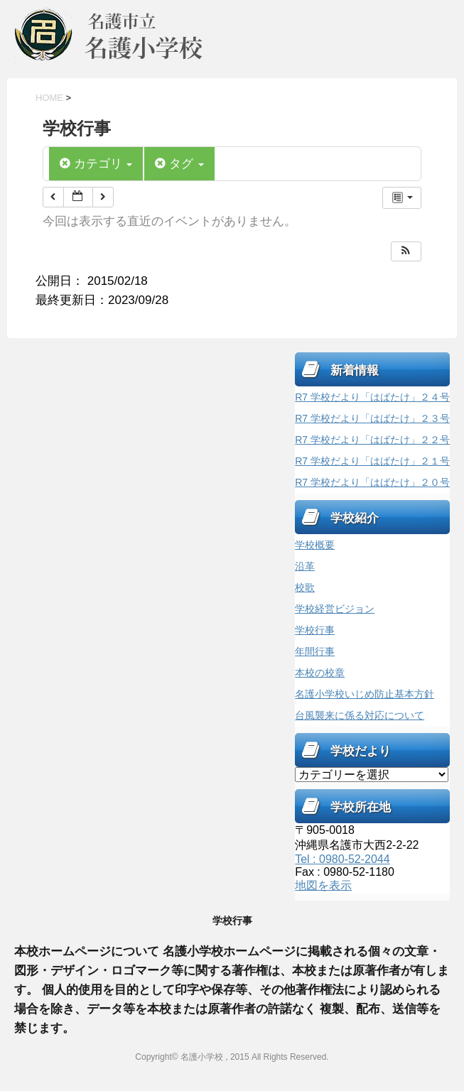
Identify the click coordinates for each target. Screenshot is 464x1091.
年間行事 (315, 651)
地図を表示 (323, 885)
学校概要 (315, 544)
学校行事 (315, 630)
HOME (49, 97)
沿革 (305, 566)
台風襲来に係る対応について (359, 715)
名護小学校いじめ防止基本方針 (364, 694)
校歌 (305, 587)
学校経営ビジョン (334, 608)
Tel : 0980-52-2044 (342, 859)
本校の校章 (320, 672)
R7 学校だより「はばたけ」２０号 (372, 482)
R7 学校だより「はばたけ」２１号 (372, 461)
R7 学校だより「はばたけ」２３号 (372, 418)
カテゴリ (96, 163)
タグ (179, 163)
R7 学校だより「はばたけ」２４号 (372, 397)
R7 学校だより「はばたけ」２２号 (372, 439)
